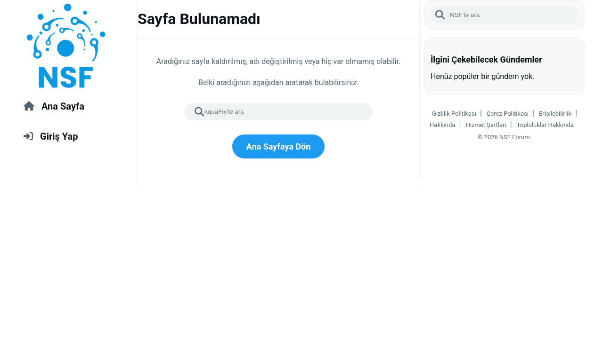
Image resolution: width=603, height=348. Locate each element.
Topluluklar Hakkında (545, 124)
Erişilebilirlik (555, 113)
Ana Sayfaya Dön (278, 146)
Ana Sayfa (54, 106)
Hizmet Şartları (485, 124)
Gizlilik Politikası (454, 113)
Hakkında (442, 124)
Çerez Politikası (508, 113)
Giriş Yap (51, 136)
